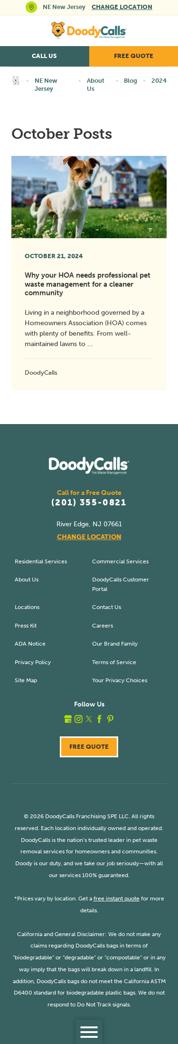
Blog (130, 80)
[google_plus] (68, 719)
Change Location (122, 6)
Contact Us (106, 606)
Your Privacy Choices (119, 680)
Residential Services (41, 561)
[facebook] (99, 719)
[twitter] (89, 719)
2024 (159, 80)
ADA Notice (30, 643)
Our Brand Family (115, 643)
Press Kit (26, 625)
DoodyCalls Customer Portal (120, 584)
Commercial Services (120, 561)
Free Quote (133, 55)
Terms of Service (114, 662)
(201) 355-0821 (89, 503)
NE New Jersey (46, 84)
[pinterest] (110, 719)
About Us (95, 84)
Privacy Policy (33, 662)
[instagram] (79, 719)
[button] (89, 1032)
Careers (102, 625)
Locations (27, 606)
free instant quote (117, 898)
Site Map (26, 680)
